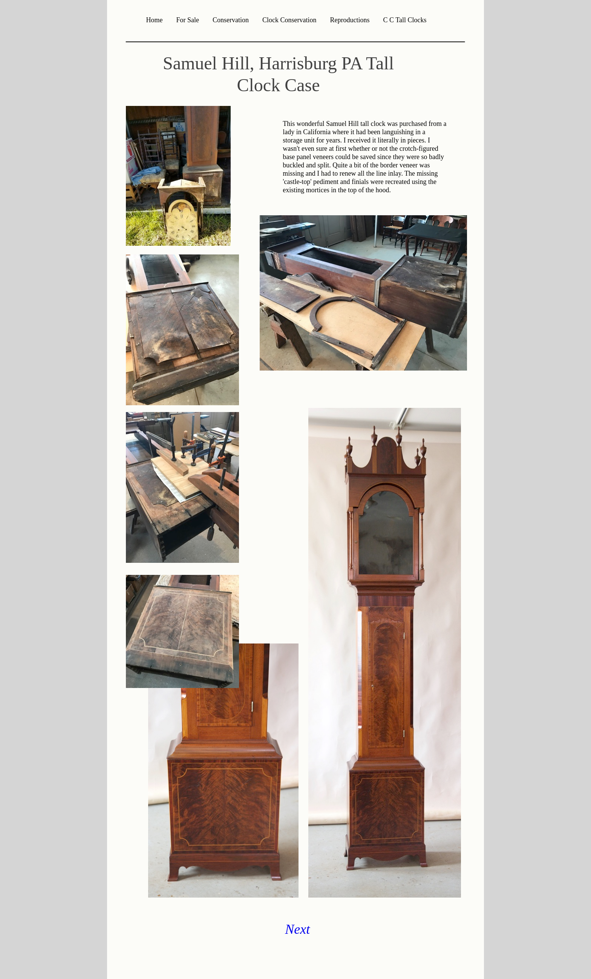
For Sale (187, 20)
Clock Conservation (289, 20)
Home (154, 20)
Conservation (231, 20)
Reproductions (350, 20)
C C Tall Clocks (405, 20)
